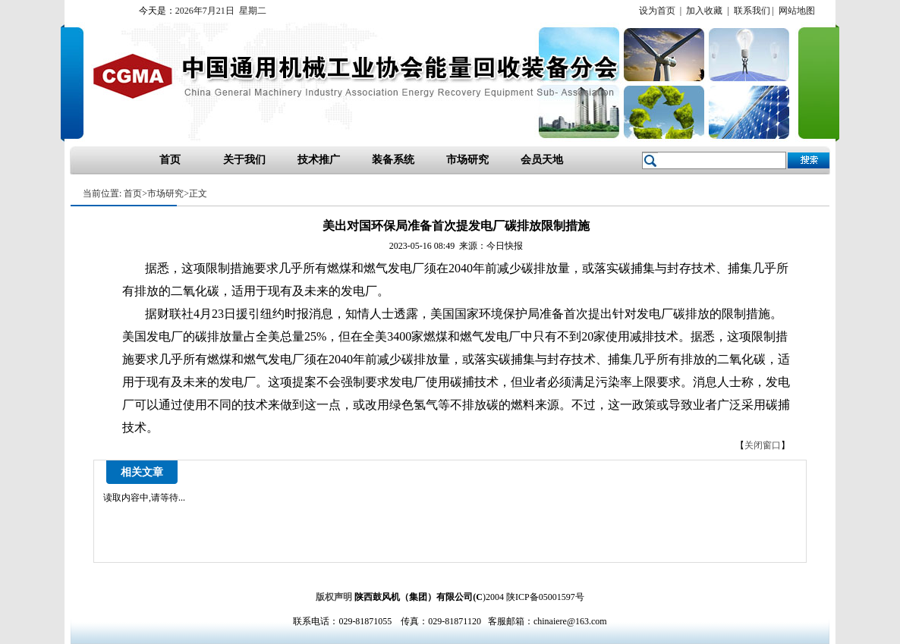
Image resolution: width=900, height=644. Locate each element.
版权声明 (334, 597)
